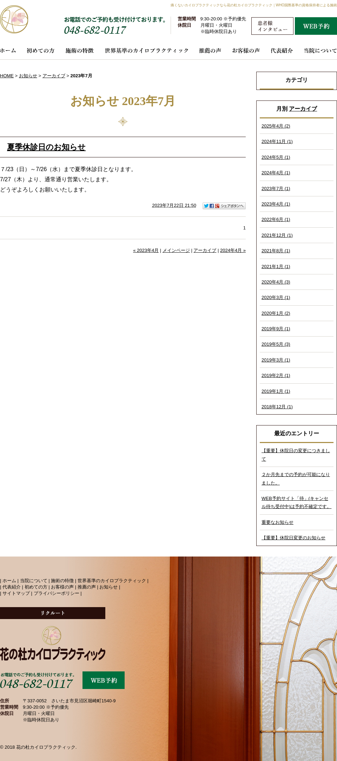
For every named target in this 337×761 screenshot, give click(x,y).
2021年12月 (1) (277, 235)
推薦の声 (87, 587)
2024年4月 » (233, 250)
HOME (7, 75)
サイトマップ (16, 593)
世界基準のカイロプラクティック (112, 580)
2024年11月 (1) (277, 141)
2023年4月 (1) (276, 204)
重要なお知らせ (277, 522)
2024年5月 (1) (276, 157)
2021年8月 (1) (276, 250)
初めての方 (36, 587)
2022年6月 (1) (276, 219)
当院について (33, 580)
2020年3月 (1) (276, 297)
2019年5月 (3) (276, 344)
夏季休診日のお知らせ (46, 147)
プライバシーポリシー (56, 593)
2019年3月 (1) (276, 360)
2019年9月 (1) (276, 328)
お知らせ (28, 75)
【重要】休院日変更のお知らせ (293, 537)
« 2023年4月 (146, 250)
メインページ (176, 250)
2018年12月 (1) (277, 406)
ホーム (9, 580)
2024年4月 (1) (276, 172)
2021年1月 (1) (276, 266)
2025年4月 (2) (276, 126)
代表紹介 (11, 587)
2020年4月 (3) (276, 282)
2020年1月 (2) (276, 313)
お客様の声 (62, 587)
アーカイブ (303, 109)
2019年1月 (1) (276, 391)
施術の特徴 (62, 580)
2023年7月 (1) (276, 188)
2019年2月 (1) (276, 375)
